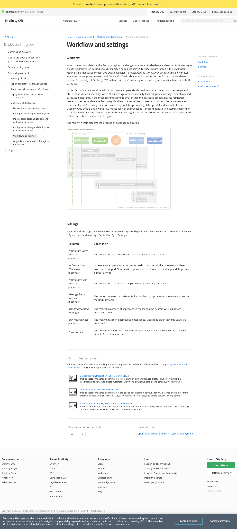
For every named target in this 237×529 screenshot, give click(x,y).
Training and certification (156, 468)
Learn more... (155, 4)
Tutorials (122, 20)
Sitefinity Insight (178, 11)
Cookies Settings (220, 521)
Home (70, 36)
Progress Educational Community (160, 473)
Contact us (212, 485)
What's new (7, 477)
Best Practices (141, 20)
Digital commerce (58, 482)
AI (51, 486)
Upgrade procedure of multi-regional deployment (165, 433)
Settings (202, 67)
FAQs (100, 491)
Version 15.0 (71, 20)
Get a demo (205, 81)
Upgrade (102, 486)
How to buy (212, 481)
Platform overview (208, 86)
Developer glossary (154, 482)
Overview (54, 463)
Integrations (56, 496)
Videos (101, 468)
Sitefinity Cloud (198, 11)
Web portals (56, 491)
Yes (71, 434)
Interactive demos (153, 477)
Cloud (52, 468)
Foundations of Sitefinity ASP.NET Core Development (106, 403)
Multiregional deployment (109, 36)
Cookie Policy (10, 524)
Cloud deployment (85, 36)
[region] (118, 521)
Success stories (106, 477)
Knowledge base (222, 11)
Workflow (203, 62)
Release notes (9, 482)
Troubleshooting (164, 20)
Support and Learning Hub (157, 463)
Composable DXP (58, 477)
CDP (52, 473)
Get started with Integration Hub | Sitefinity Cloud (104, 375)
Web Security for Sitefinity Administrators (100, 389)
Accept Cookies (189, 521)
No (81, 434)
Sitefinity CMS (157, 11)
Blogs (100, 463)
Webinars (103, 473)
